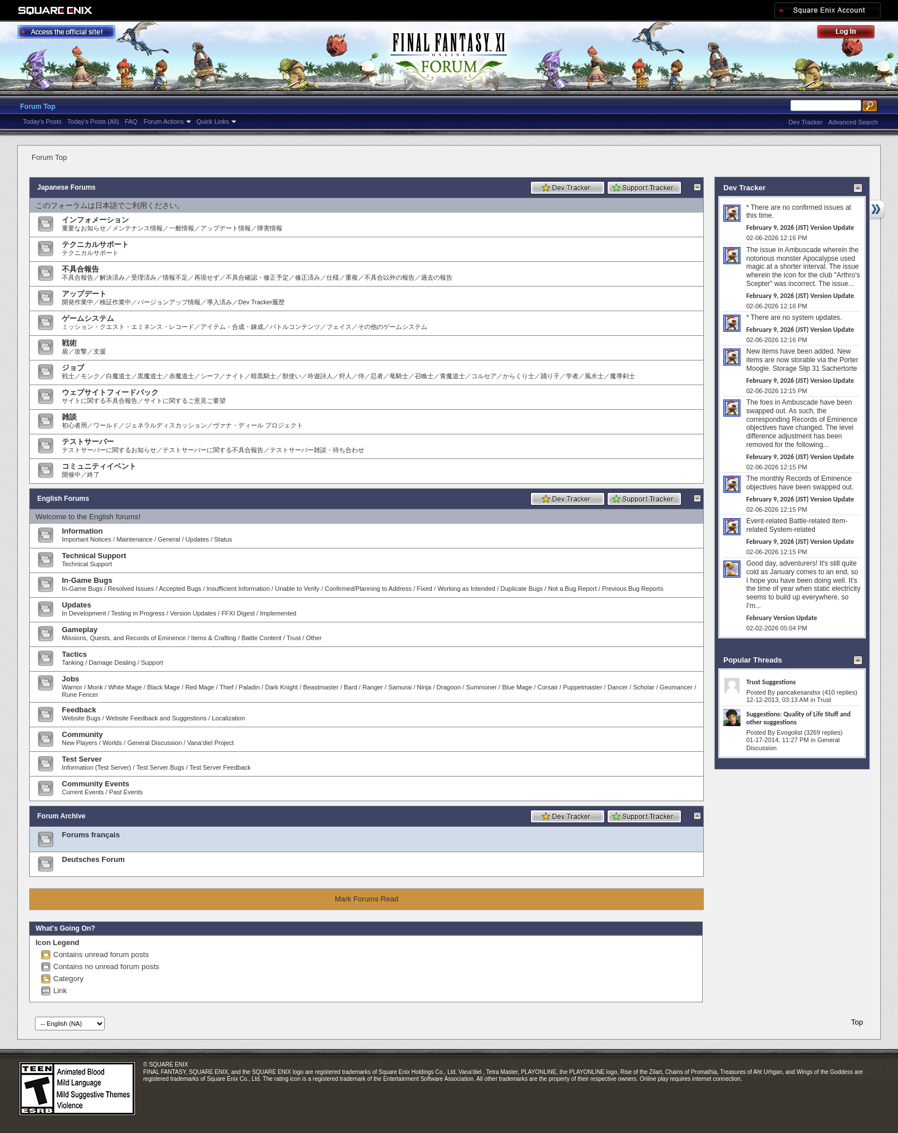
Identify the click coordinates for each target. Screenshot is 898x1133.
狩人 (345, 376)
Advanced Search (853, 122)
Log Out (852, 33)
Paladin (249, 687)
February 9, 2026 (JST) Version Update (800, 228)
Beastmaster (320, 687)
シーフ (209, 376)
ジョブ (73, 367)
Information (82, 531)
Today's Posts (42, 121)
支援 (99, 351)
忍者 (377, 376)
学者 (572, 376)
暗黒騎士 (263, 376)
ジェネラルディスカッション (166, 425)
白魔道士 (118, 376)
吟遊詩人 (320, 376)
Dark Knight (281, 687)
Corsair (547, 687)
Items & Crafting (214, 637)
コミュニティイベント (99, 466)
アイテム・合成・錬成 (231, 326)
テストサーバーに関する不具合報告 (213, 449)
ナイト (235, 376)
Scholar (643, 687)
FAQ (131, 121)
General (169, 539)
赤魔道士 (181, 376)
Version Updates (193, 613)
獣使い (291, 376)
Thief (226, 687)
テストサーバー (88, 441)
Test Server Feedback (220, 767)
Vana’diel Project (210, 742)
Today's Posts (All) (93, 121)
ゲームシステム (88, 318)
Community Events (95, 783)
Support (152, 662)
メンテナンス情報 (137, 228)
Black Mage (163, 687)
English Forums (63, 499)
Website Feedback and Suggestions (156, 718)
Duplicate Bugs (522, 588)
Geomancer (676, 687)
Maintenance (134, 539)
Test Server (82, 759)
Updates (197, 539)
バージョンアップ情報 (168, 302)
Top (857, 1022)
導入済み (219, 302)
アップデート (84, 293)
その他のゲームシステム (392, 326)
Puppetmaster (582, 687)
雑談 (69, 417)
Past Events (126, 792)
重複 (351, 277)
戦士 (68, 376)
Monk (95, 687)
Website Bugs (81, 718)
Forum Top (38, 107)
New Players (79, 742)
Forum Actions (164, 121)
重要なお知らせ (84, 228)
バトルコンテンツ (295, 326)
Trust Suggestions (770, 682)
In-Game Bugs (87, 580)
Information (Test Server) (96, 767)
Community (82, 734)
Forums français (91, 834)
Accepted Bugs (180, 588)
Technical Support (94, 555)
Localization (228, 718)
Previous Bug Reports (632, 588)
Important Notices (86, 539)
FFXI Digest (238, 613)
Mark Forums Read (366, 899)
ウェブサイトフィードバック (110, 392)
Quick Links (212, 121)
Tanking (73, 662)
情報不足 (175, 277)
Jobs (70, 679)
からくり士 (518, 376)
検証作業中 (115, 302)
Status (223, 539)
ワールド (106, 425)
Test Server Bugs (160, 767)
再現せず (206, 277)
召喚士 (424, 376)
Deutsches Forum (93, 859)
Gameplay (79, 629)
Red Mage (199, 687)
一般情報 (181, 228)
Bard (350, 687)
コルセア (484, 376)
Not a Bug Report (572, 588)
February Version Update (781, 618)
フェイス (339, 326)
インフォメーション (95, 219)
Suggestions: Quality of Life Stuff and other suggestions (798, 718)
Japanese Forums (66, 187)
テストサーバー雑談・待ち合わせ (317, 449)
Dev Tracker (805, 122)
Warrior (72, 687)
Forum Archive (61, 816)
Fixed (424, 588)
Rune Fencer (80, 694)
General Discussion (154, 742)
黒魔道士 (150, 376)
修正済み (307, 277)
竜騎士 (398, 376)
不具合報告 (80, 269)
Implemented (278, 613)
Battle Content (262, 637)
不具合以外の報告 (389, 277)
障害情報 (269, 228)
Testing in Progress (138, 613)
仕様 (332, 277)
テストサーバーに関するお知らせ (109, 449)
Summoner (481, 687)
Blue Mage (517, 687)
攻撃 (80, 351)
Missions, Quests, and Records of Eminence (124, 637)
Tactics (74, 654)
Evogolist (789, 732)
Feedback (79, 709)
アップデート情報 (225, 228)
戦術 (69, 343)
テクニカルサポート (95, 244)
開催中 (71, 474)
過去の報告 (436, 277)
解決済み (112, 277)
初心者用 (74, 425)
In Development (84, 613)
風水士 (594, 376)
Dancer (618, 687)
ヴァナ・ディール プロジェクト (258, 425)
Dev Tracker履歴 (261, 302)
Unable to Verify (297, 588)
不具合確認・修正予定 (257, 277)
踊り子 (550, 376)
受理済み (143, 277)
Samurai (400, 687)
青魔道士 (452, 376)
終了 (93, 474)
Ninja (424, 687)
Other (314, 637)
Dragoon (448, 687)
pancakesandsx (798, 692)
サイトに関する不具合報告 (99, 400)
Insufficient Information (238, 588)
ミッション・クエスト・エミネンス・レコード (128, 326)
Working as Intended (466, 588)
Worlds (112, 742)
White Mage (125, 687)
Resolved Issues (131, 588)
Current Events (83, 792)
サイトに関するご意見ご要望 (185, 400)
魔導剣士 (622, 376)
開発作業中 (77, 302)
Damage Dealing (112, 662)
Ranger (373, 687)
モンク (90, 376)
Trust (293, 637)
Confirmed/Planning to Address (368, 588)
